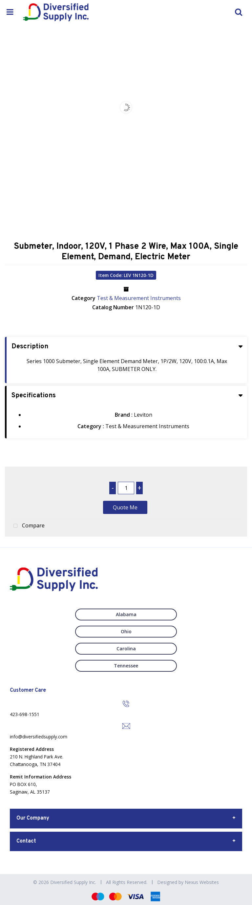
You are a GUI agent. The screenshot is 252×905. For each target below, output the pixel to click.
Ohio (126, 631)
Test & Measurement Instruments (139, 298)
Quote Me (125, 507)
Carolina (126, 648)
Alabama (126, 614)
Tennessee (126, 665)
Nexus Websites (202, 882)
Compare (27, 526)
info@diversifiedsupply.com (38, 736)
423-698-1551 (24, 714)
